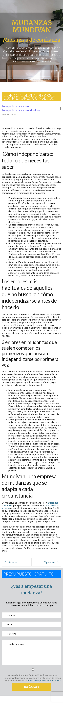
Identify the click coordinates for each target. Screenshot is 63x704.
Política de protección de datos (44, 680)
